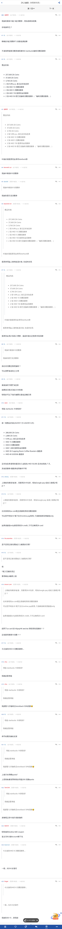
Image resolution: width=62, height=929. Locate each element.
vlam (6, 403)
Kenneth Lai (7, 167)
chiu (5, 662)
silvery (6, 476)
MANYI (6, 826)
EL (4, 35)
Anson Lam (8, 584)
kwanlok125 (8, 203)
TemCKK (7, 787)
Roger (6, 881)
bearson (7, 845)
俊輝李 (7, 15)
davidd (6, 181)
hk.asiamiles (8, 538)
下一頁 (51, 8)
